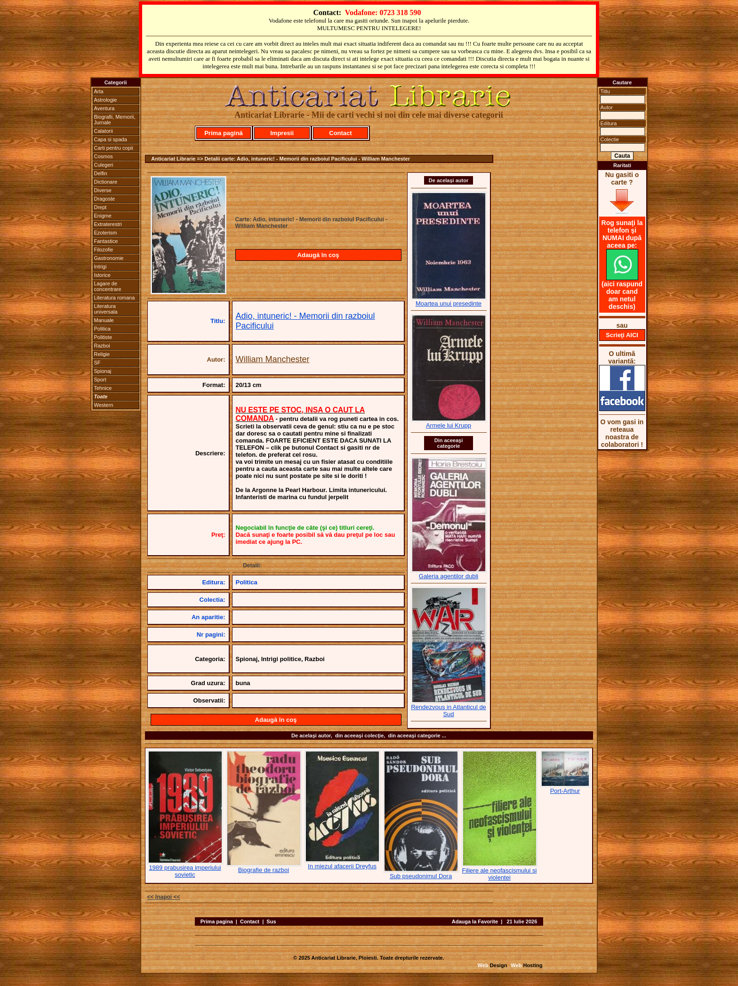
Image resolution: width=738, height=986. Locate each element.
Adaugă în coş (318, 255)
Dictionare (106, 182)
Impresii (282, 133)
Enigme (103, 215)
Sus (271, 921)
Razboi (102, 345)
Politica (102, 328)
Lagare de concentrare (107, 286)
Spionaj (103, 371)
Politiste (103, 337)
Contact (340, 133)
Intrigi (100, 266)
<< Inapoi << (163, 897)
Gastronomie (109, 258)
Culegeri (103, 165)
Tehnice (103, 388)
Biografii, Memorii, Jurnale (115, 119)
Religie (102, 354)
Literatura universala (106, 309)
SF (97, 362)
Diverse (103, 190)
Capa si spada (110, 139)
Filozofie (103, 249)
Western (103, 405)
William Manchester (273, 359)
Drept (100, 207)
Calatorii (103, 131)
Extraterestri (108, 224)
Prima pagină (223, 133)
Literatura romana (114, 297)
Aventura (104, 108)
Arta (99, 91)
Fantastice (106, 241)
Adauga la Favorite (475, 921)
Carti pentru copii (113, 148)
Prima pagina (217, 921)
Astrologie (105, 100)
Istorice (102, 275)
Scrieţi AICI (622, 335)
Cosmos (103, 156)
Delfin (100, 173)
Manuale (104, 320)
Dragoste (104, 199)
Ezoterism (105, 232)
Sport (100, 379)
